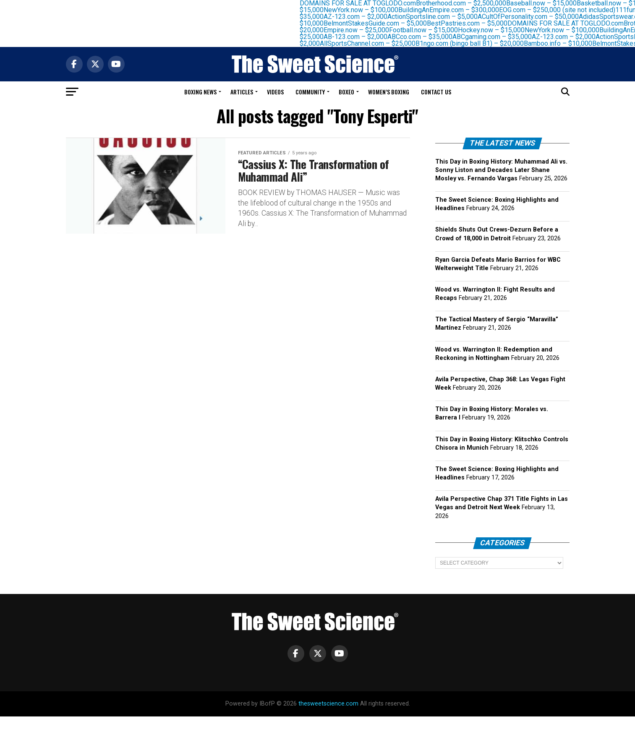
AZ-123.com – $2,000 (360, 17)
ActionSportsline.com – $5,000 (437, 17)
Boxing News (200, 91)
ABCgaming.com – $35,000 (497, 37)
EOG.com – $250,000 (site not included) (562, 10)
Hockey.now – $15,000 (496, 30)
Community (310, 91)
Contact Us (436, 91)
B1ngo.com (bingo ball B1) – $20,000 (475, 43)
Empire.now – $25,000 (361, 30)
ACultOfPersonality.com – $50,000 (533, 17)
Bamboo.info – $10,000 (563, 43)
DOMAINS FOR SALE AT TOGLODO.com (570, 23)
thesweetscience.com (328, 703)
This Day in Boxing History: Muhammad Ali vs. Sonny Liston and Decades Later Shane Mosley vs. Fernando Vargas (501, 170)
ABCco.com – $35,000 (424, 37)
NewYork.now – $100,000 (366, 10)
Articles (241, 91)
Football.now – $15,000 (428, 30)
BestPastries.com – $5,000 (472, 23)
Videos (275, 91)
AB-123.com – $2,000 (360, 37)
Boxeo (346, 91)
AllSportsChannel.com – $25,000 (373, 43)
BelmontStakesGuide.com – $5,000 (380, 23)
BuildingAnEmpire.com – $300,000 (453, 10)
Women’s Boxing (388, 91)
